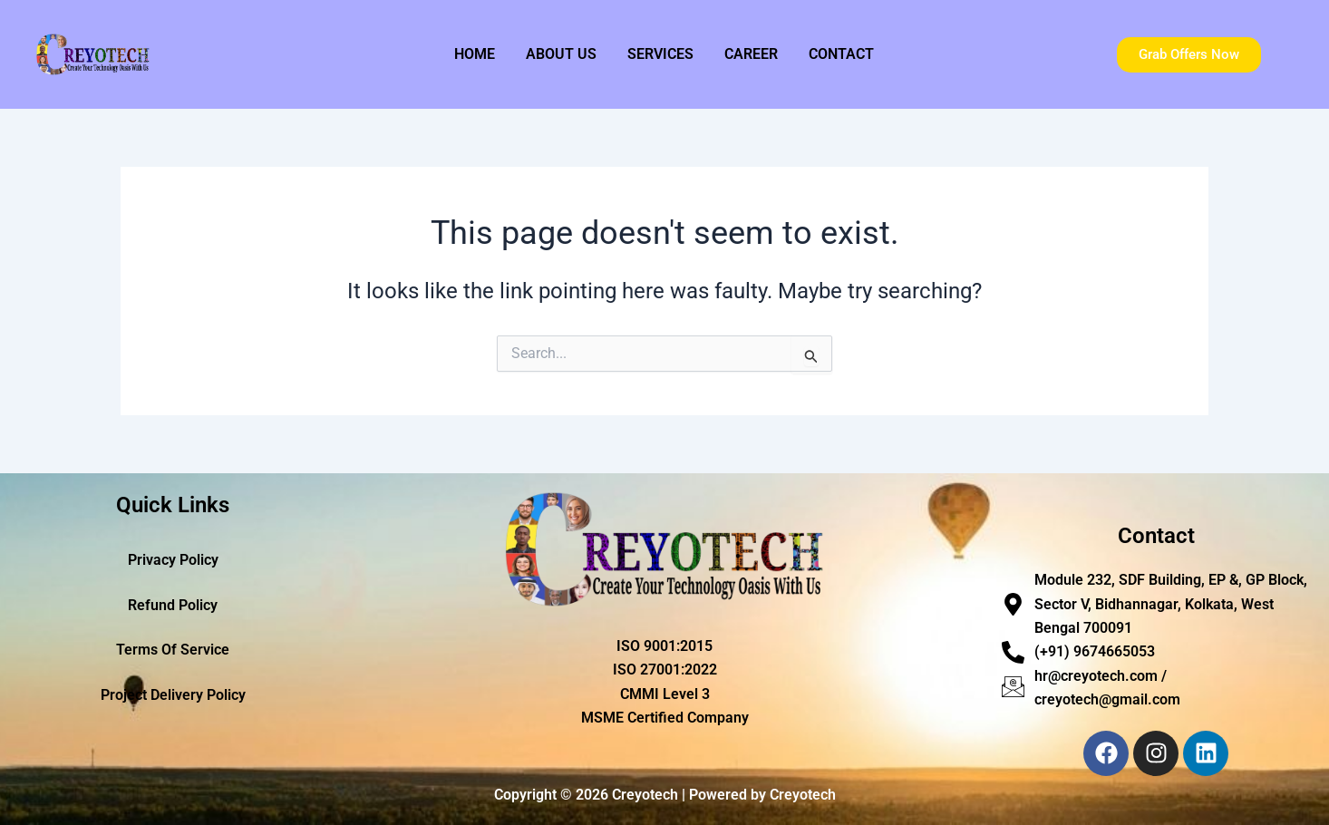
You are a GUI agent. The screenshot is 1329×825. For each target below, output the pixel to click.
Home (474, 54)
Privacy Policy (173, 559)
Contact (841, 54)
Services (660, 54)
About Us (561, 54)
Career (751, 54)
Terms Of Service (172, 650)
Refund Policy (173, 605)
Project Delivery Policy (173, 695)
